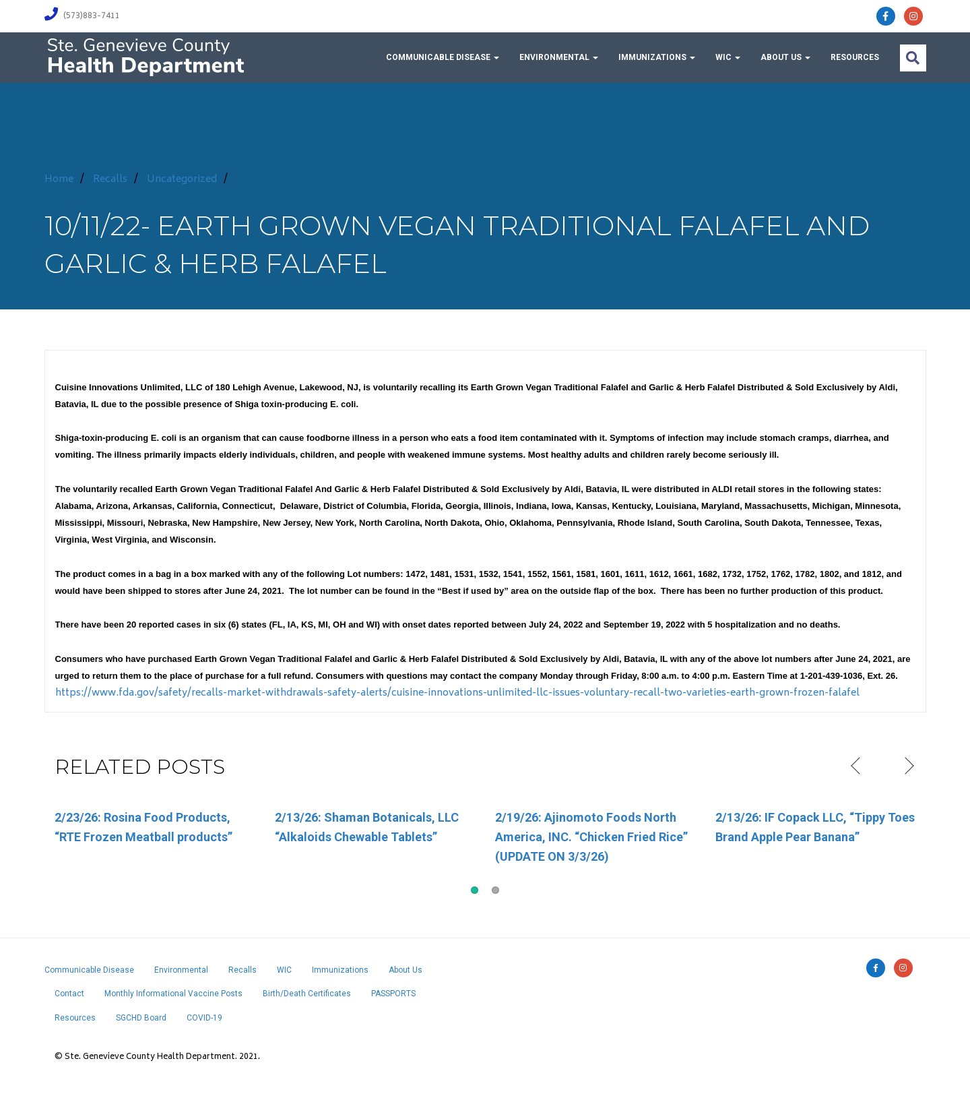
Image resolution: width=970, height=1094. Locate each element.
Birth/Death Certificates (307, 993)
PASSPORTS (393, 993)
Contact (69, 993)
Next (907, 766)
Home (58, 179)
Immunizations (656, 57)
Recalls (110, 179)
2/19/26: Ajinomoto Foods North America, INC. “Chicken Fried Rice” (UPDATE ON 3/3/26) (591, 836)
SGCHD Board (141, 1018)
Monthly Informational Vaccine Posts (173, 993)
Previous (857, 766)
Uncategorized (182, 179)
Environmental (558, 57)
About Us (785, 57)
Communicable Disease (442, 57)
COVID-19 (204, 1018)
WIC (727, 57)
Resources (855, 57)
